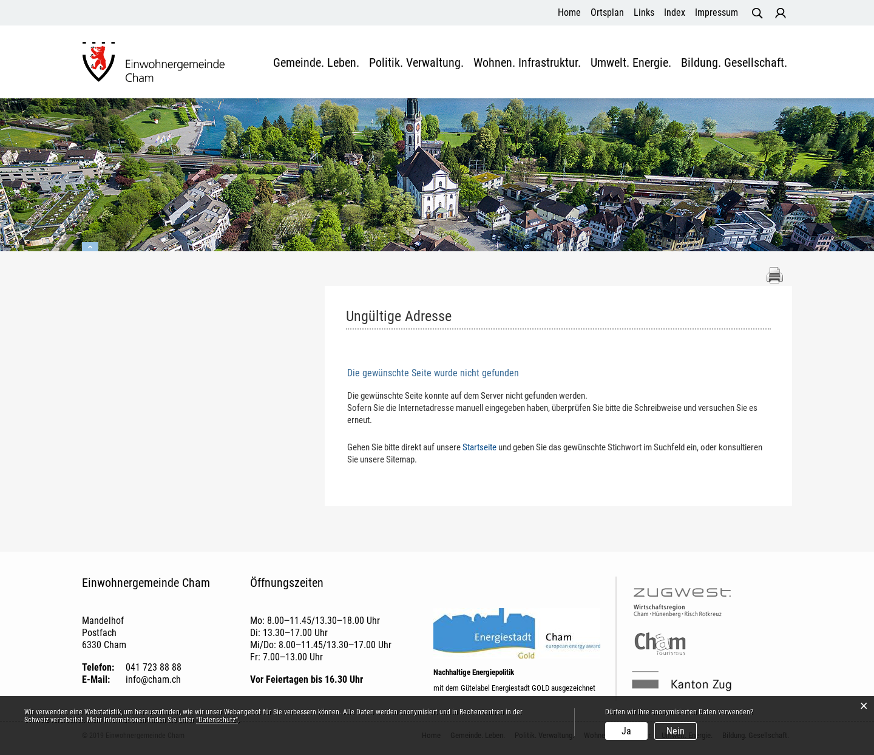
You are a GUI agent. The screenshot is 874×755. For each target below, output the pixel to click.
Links (644, 12)
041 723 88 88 (153, 667)
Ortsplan (607, 12)
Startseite (479, 447)
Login (780, 13)
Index (674, 12)
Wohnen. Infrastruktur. (527, 63)
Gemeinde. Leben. (316, 63)
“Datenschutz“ (217, 720)
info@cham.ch (153, 679)
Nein (675, 731)
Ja (626, 731)
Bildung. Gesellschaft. (734, 63)
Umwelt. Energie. (631, 63)
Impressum (716, 12)
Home (569, 12)
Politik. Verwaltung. (416, 63)
